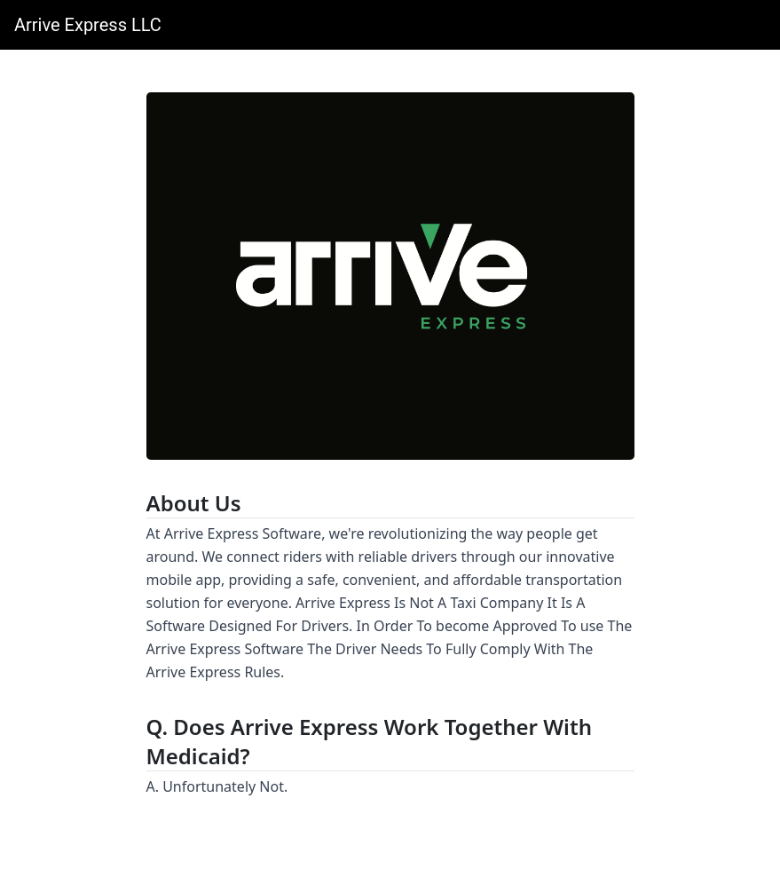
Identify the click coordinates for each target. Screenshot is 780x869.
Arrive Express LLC (88, 25)
